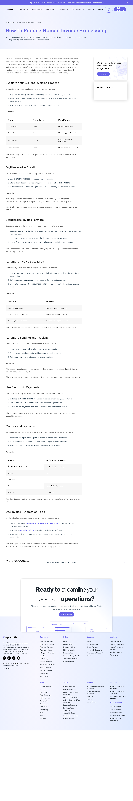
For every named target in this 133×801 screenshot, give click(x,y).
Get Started (120, 9)
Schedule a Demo (46, 686)
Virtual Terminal (45, 667)
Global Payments (46, 662)
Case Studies (44, 704)
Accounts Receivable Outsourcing (117, 692)
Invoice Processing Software (116, 648)
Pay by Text (44, 673)
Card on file (44, 676)
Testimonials (44, 707)
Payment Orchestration (94, 650)
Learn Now (103, 74)
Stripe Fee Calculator (70, 697)
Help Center (44, 692)
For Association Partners (118, 715)
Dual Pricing (44, 659)
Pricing (100, 9)
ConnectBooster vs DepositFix (93, 692)
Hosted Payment (92, 647)
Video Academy (45, 698)
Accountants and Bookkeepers (115, 719)
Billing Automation (69, 650)
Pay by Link (114, 655)
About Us (90, 696)
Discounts (90, 641)
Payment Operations (47, 641)
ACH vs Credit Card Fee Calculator (71, 701)
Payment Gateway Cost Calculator (71, 693)
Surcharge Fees (45, 656)
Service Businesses (116, 707)
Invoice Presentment (117, 644)
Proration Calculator (70, 705)
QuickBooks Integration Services (118, 697)
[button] (24, 9)
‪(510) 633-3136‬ (7, 668)
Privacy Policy (91, 702)
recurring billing (26, 530)
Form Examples (45, 695)
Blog (41, 712)
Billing (65, 641)
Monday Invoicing (116, 652)
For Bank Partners (116, 712)
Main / (8, 22)
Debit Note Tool (68, 719)
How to (42, 715)
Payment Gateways (46, 650)
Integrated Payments (47, 653)
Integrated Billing (69, 647)
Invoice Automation (116, 641)
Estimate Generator (69, 689)
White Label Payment (47, 664)
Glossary (43, 718)
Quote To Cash (68, 662)
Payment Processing (47, 644)
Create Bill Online (69, 713)
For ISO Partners (115, 710)
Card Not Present (46, 670)
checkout (90, 637)
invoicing (113, 637)
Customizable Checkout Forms (95, 654)
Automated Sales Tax (70, 659)
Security (89, 699)
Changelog (44, 710)
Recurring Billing (68, 653)
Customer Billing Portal (71, 656)
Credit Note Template (70, 716)
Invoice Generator (69, 686)
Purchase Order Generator (68, 709)
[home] (10, 9)
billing (65, 637)
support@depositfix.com (10, 665)
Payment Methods (46, 647)
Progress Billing (68, 644)
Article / (13, 22)
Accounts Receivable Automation (117, 687)
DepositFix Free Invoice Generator (42, 523)
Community (44, 701)
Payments (44, 637)
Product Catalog (92, 644)
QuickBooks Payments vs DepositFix (95, 687)
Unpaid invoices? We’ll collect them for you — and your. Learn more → (66, 3)
